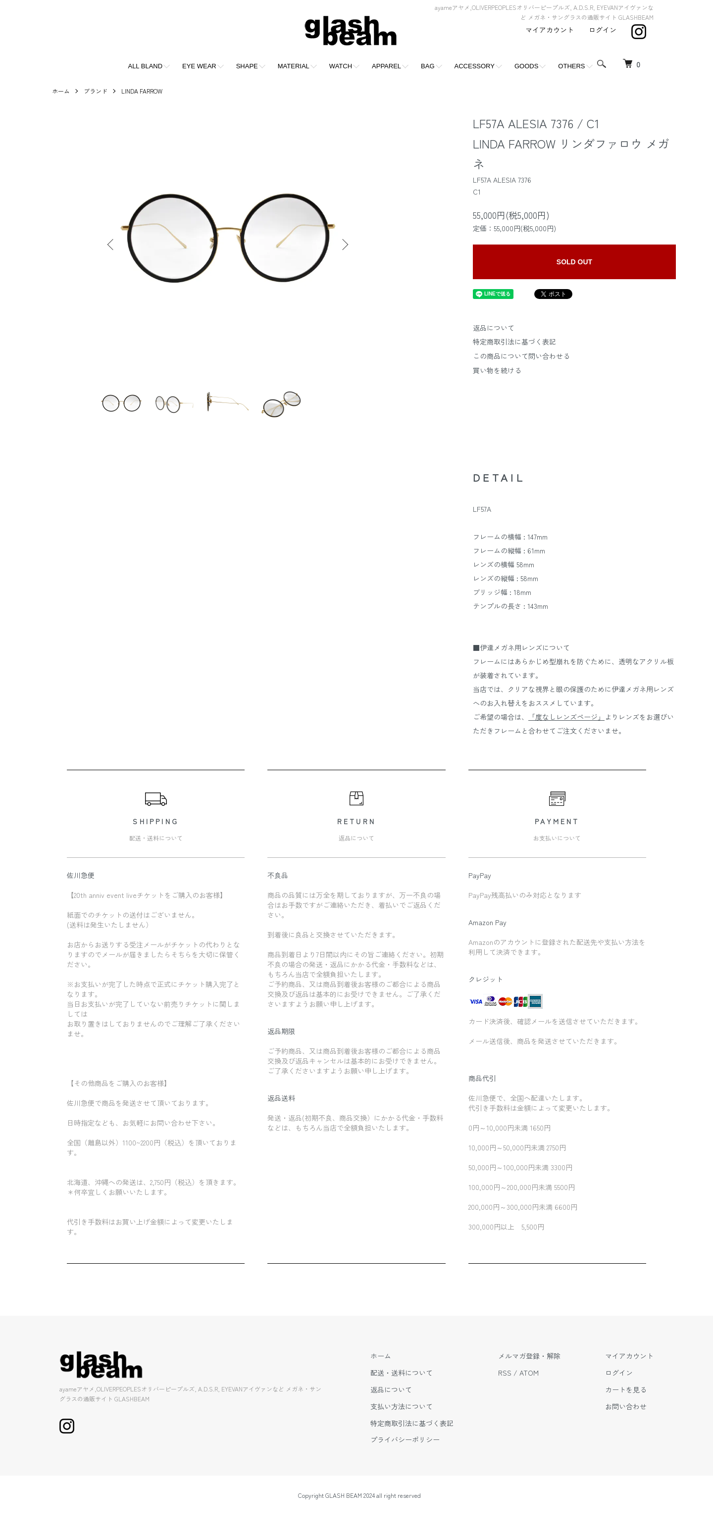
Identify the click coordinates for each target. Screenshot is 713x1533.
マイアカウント (549, 30)
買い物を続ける (497, 370)
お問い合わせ (626, 1406)
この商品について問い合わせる (521, 356)
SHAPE (247, 66)
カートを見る (626, 1389)
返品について (493, 328)
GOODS (526, 66)
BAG (427, 66)
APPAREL (386, 66)
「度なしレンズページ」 (566, 717)
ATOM (529, 1373)
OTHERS (571, 66)
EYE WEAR (199, 66)
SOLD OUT (574, 262)
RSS (504, 1373)
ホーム (61, 91)
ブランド (95, 91)
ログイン (602, 30)
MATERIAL (293, 66)
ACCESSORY (475, 66)
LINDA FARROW (141, 91)
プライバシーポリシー (405, 1439)
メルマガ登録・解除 (529, 1356)
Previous (111, 244)
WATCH (340, 66)
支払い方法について (401, 1406)
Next (344, 244)
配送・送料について (401, 1373)
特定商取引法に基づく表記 (514, 341)
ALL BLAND (145, 66)
